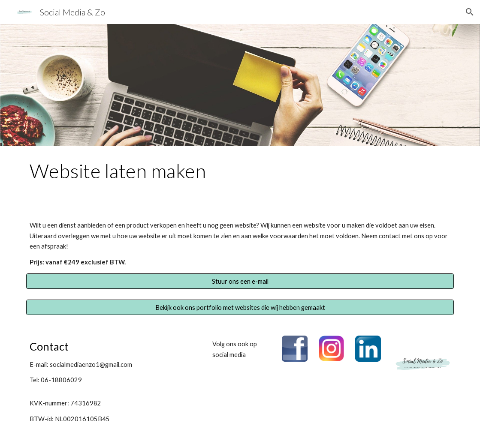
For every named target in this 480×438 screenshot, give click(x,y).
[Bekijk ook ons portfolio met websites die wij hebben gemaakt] (240, 307)
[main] (240, 175)
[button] (469, 12)
